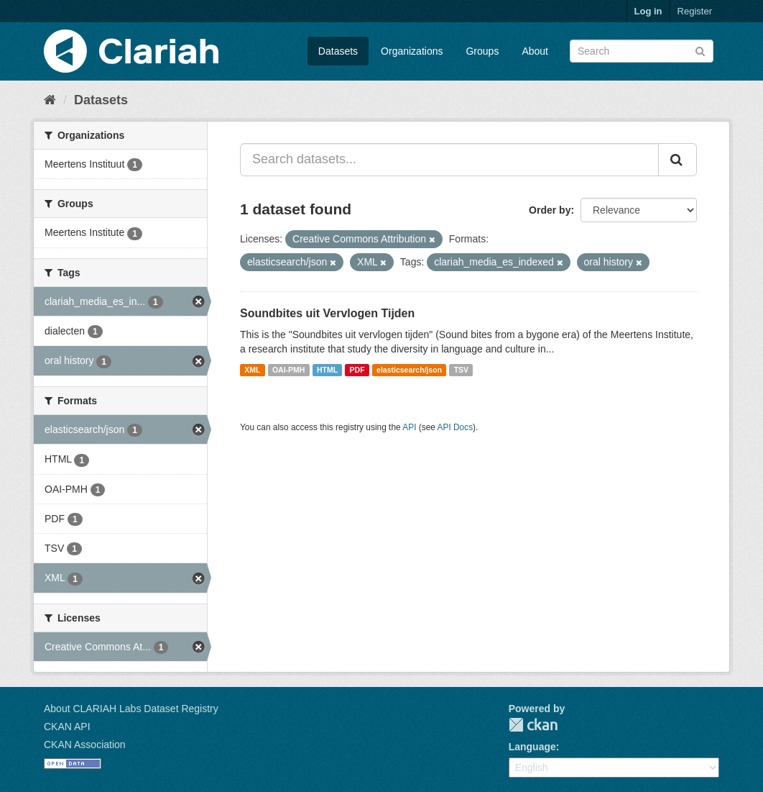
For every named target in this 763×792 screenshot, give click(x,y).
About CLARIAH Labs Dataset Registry (131, 708)
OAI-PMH (288, 369)
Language (532, 746)
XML (252, 369)
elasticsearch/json (409, 369)
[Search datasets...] (449, 159)
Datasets (338, 51)
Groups (482, 51)
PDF (357, 369)
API (409, 427)
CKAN (533, 724)
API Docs (455, 427)
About (535, 51)
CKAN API (67, 726)
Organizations (412, 51)
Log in (648, 11)
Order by (549, 210)
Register (695, 11)
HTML (327, 369)
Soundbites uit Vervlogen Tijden (327, 313)
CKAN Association (85, 744)
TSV (461, 369)
